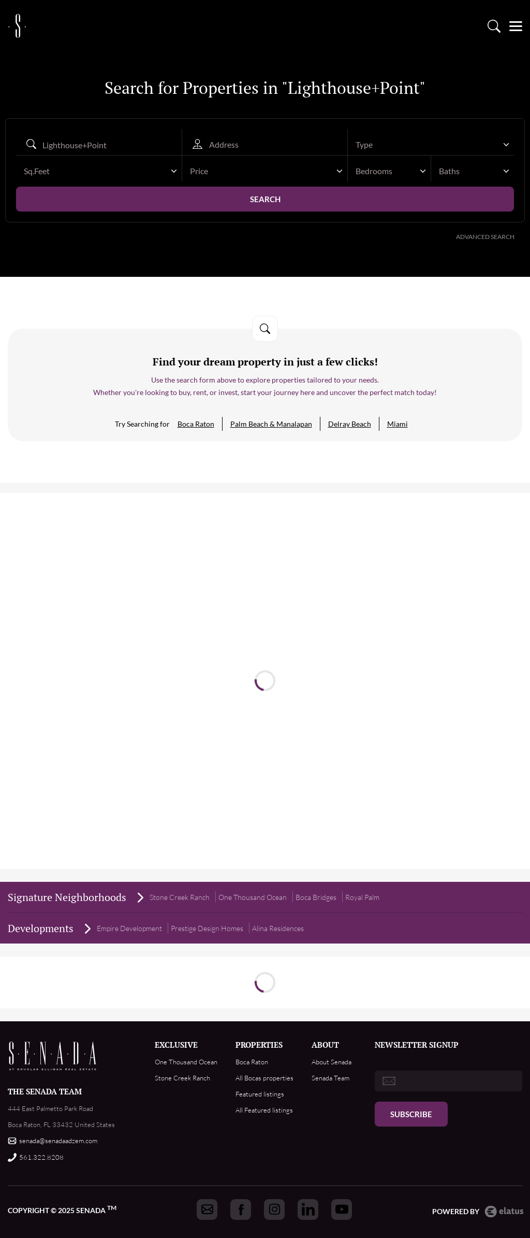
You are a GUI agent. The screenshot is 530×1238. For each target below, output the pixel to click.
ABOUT (325, 1044)
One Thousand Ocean (186, 1062)
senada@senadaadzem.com (58, 1140)
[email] (448, 1081)
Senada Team (330, 1078)
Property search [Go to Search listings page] (493, 22)
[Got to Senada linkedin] (308, 1209)
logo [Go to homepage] (17, 23)
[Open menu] (515, 23)
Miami (397, 423)
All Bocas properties (264, 1078)
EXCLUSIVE (176, 1044)
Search (265, 199)
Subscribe (411, 1114)
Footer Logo (53, 1056)
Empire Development (129, 928)
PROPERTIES (259, 1044)
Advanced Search (485, 237)
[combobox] (431, 144)
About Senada (331, 1062)
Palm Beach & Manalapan (271, 423)
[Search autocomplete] (99, 144)
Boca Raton (196, 423)
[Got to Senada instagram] (274, 1209)
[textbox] (426, 144)
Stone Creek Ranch (180, 897)
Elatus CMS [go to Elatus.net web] (504, 1211)
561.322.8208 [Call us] (41, 1157)
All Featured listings (264, 1110)
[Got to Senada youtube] (341, 1209)
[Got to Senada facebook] (240, 1209)
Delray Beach (349, 423)
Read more (265, 665)
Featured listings (259, 1094)
